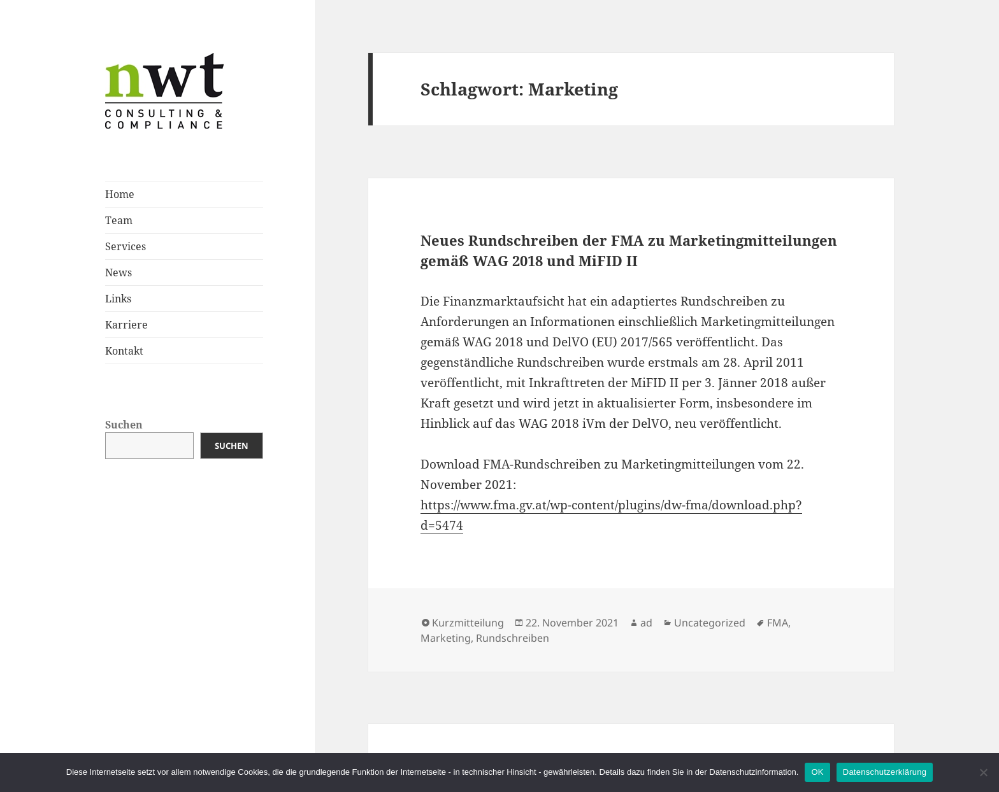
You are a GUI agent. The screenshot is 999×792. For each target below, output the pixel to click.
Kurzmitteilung (468, 623)
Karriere (126, 325)
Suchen (124, 425)
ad (646, 623)
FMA (777, 623)
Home (119, 194)
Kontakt (124, 351)
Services (125, 246)
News (118, 272)
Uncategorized (709, 623)
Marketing (445, 638)
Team (119, 220)
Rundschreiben (512, 638)
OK (817, 772)
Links (118, 299)
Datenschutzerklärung (884, 772)
